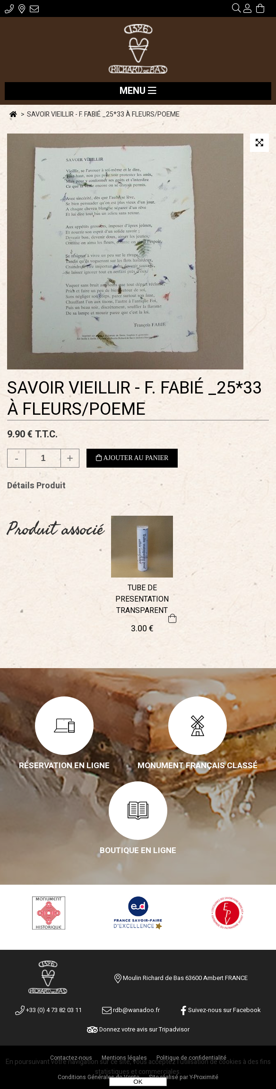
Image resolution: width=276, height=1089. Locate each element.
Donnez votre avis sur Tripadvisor (138, 1029)
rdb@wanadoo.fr (131, 1009)
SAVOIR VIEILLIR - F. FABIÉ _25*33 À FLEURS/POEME (134, 399)
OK (137, 1081)
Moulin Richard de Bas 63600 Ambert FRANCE (185, 977)
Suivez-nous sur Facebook (221, 1009)
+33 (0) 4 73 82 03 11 (48, 1009)
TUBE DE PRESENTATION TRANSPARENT (142, 599)
